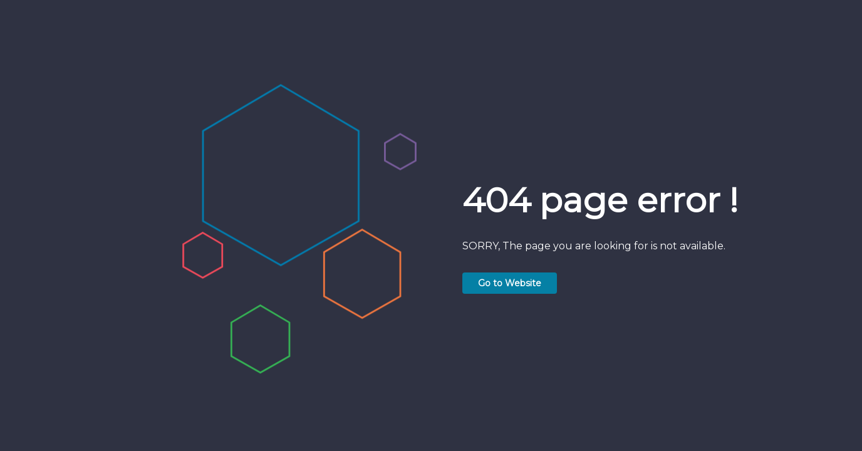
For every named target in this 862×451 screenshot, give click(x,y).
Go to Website (509, 283)
